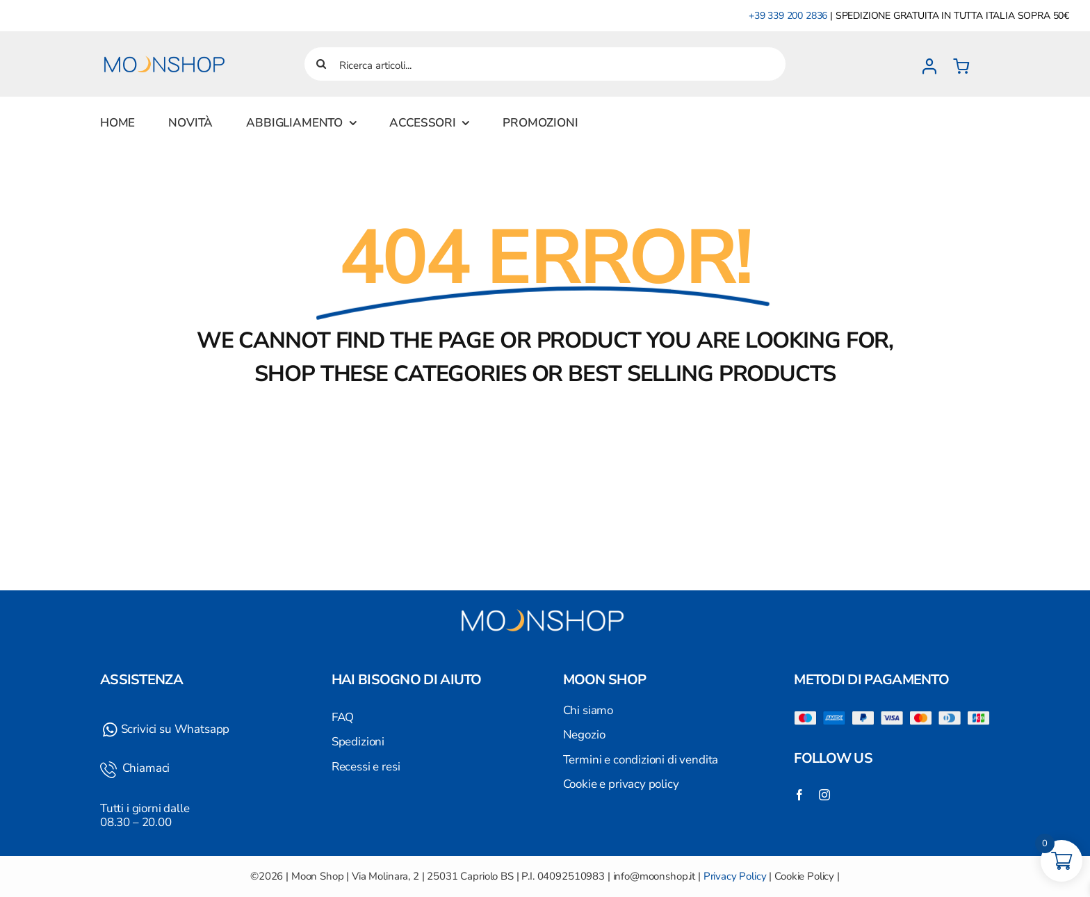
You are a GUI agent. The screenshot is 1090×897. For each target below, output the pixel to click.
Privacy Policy (735, 876)
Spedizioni (358, 742)
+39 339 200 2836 (788, 15)
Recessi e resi (366, 767)
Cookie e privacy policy (621, 784)
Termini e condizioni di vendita (641, 760)
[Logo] (166, 48)
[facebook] (799, 794)
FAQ (343, 717)
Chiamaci (145, 768)
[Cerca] (321, 64)
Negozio (584, 735)
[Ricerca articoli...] (545, 64)
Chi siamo (588, 710)
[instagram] (824, 794)
